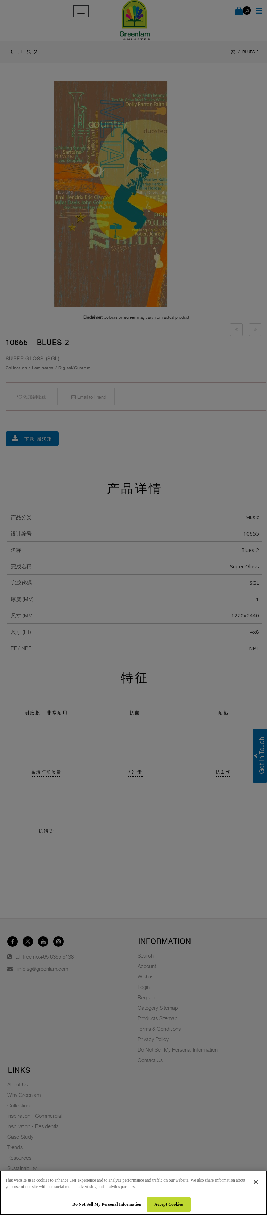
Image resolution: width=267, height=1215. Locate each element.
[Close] (256, 1182)
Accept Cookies (168, 1204)
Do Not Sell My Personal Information (106, 1204)
